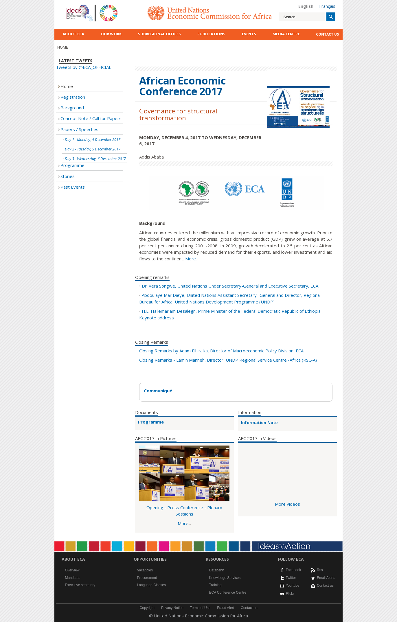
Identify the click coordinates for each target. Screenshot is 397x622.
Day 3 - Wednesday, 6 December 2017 (95, 158)
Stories (67, 176)
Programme (151, 422)
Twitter (291, 578)
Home (66, 86)
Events (249, 33)
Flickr (290, 594)
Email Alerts (326, 578)
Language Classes (151, 585)
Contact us (325, 586)
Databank (216, 570)
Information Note (259, 422)
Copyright (147, 608)
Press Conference (185, 507)
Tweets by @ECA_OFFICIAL (83, 67)
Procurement (147, 578)
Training (215, 585)
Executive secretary (80, 585)
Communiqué (158, 390)
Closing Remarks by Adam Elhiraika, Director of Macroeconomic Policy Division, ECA (221, 351)
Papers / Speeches (79, 129)
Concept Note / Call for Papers (91, 118)
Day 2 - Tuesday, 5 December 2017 (92, 149)
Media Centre (286, 33)
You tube (292, 586)
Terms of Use (200, 608)
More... (191, 259)
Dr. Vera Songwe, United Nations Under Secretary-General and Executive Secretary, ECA (230, 286)
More (183, 523)
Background (72, 108)
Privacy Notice (172, 608)
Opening (154, 507)
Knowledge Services (225, 578)
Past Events (72, 187)
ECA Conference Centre (228, 592)
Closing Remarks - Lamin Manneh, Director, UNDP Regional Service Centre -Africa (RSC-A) (228, 360)
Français (327, 6)
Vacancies (145, 570)
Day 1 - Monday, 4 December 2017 (92, 139)
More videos (287, 504)
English (305, 6)
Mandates (72, 578)
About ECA (73, 33)
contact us (327, 34)
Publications (211, 33)
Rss (320, 570)
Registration (72, 97)
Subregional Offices (159, 33)
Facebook (293, 570)
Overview (72, 570)
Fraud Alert (225, 608)
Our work (111, 33)
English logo (73, 6)
